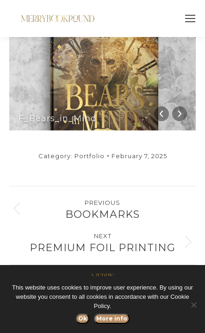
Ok (82, 318)
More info (111, 318)
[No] (193, 304)
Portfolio (90, 156)
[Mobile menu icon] (190, 18)
